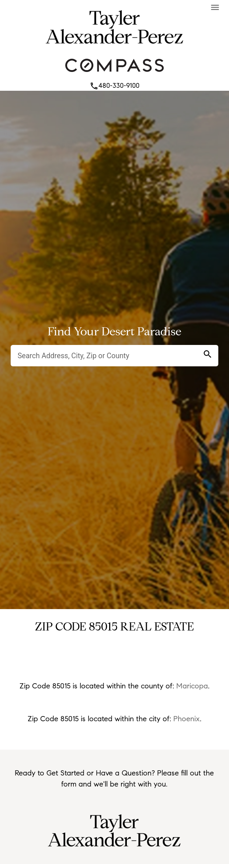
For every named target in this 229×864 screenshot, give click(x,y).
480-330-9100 (114, 86)
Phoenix (186, 718)
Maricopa (192, 685)
